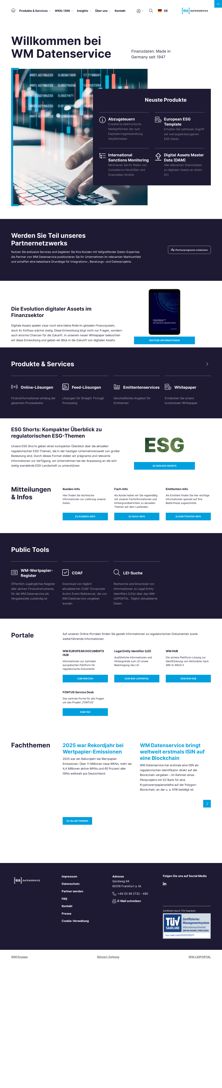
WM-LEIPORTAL (200, 957)
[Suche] (151, 11)
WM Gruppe (19, 957)
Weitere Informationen (164, 340)
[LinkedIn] (164, 884)
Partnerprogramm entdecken (189, 249)
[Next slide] (207, 364)
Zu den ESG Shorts (164, 465)
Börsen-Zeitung (108, 957)
